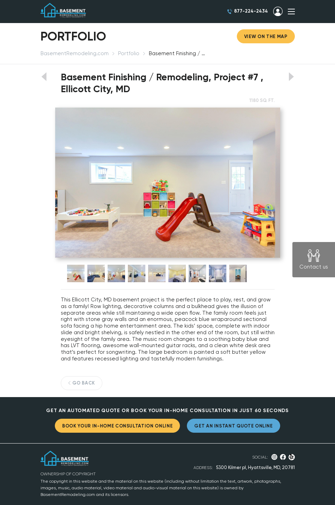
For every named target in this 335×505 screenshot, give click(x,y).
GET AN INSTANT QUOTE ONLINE (233, 426)
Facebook (283, 457)
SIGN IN (278, 11)
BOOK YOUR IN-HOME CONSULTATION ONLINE (117, 426)
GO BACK (83, 383)
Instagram (274, 457)
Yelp (291, 457)
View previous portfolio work (43, 76)
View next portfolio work (291, 76)
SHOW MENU (291, 11)
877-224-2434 (251, 11)
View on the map (265, 36)
